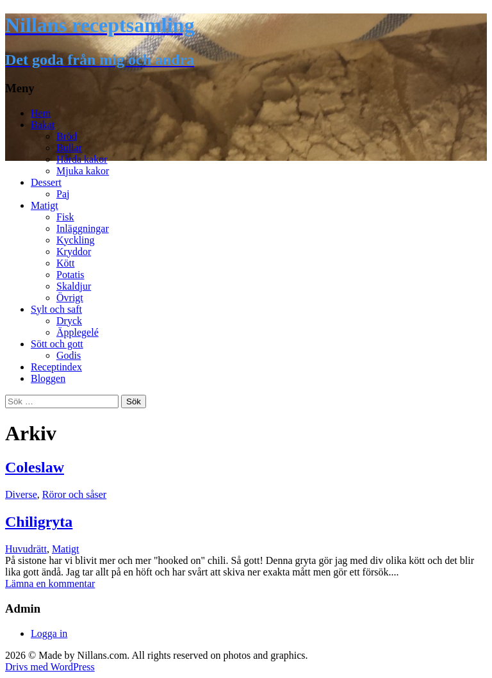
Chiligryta (38, 521)
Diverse (21, 494)
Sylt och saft (56, 309)
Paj (62, 193)
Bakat (42, 124)
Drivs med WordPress (50, 666)
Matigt (44, 205)
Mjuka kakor (82, 170)
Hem (41, 113)
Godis (68, 355)
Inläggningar (82, 228)
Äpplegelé (77, 332)
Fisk (65, 216)
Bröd (66, 136)
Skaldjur (73, 286)
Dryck (69, 320)
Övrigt (69, 297)
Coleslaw (34, 467)
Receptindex (56, 366)
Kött (65, 263)
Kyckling (75, 240)
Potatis (70, 274)
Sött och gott (57, 343)
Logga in (49, 633)
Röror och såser (74, 494)
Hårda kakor (82, 159)
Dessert (46, 182)
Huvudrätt (26, 548)
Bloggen (48, 378)
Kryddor (73, 251)
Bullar (69, 147)
